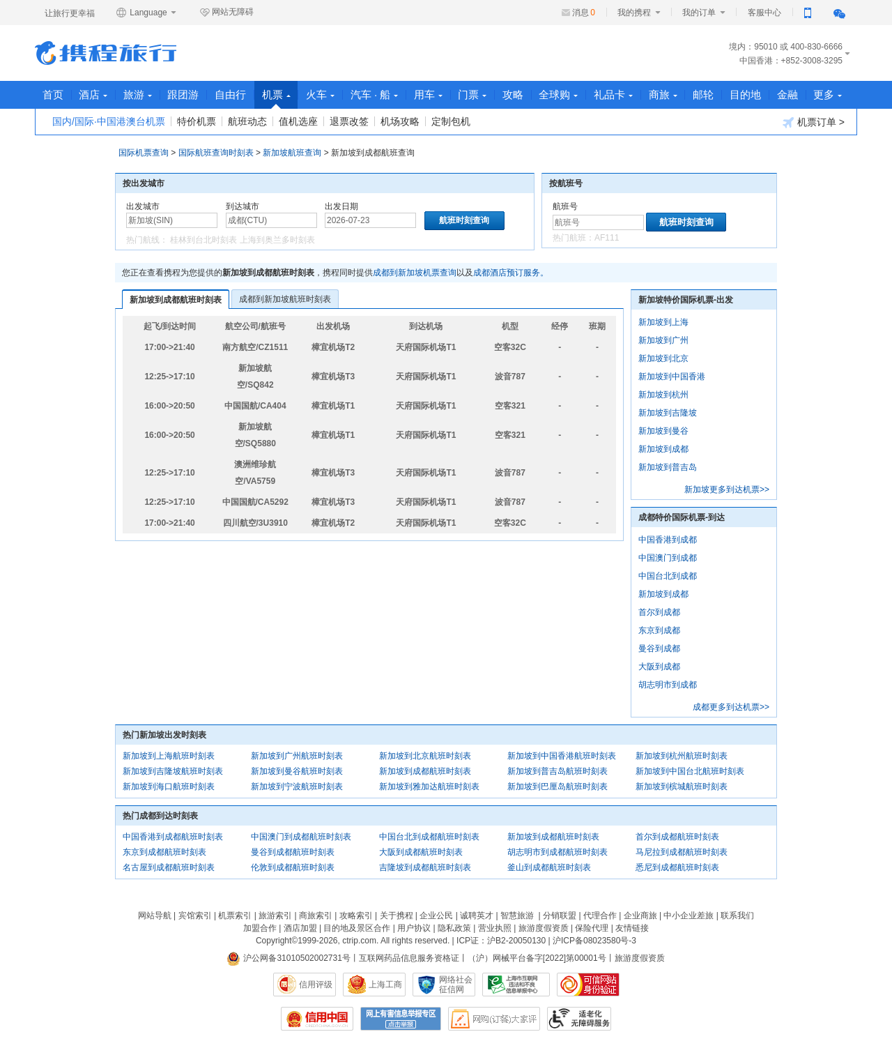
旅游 (138, 94)
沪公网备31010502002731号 (288, 958)
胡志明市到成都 (667, 685)
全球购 (562, 94)
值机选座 (298, 121)
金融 (792, 94)
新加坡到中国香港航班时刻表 (561, 756)
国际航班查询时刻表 (216, 153)
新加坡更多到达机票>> (726, 489)
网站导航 (154, 915)
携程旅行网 (105, 53)
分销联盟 (559, 915)
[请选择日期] (370, 220)
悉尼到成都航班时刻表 (677, 867)
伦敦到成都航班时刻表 (292, 867)
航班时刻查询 (686, 222)
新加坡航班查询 (292, 153)
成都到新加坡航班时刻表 (285, 299)
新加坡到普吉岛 (667, 467)
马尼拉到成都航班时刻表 (682, 852)
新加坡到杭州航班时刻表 (682, 756)
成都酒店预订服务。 (510, 273)
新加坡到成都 (663, 449)
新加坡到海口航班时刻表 (169, 786)
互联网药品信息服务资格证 (409, 958)
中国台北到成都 (667, 576)
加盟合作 (260, 928)
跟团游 (184, 94)
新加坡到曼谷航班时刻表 (297, 771)
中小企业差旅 (688, 915)
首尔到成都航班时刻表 (677, 837)
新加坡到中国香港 (671, 376)
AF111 (606, 238)
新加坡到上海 (663, 322)
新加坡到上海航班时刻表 (169, 756)
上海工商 (385, 984)
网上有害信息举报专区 (400, 1019)
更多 (833, 94)
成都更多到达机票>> (731, 707)
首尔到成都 (659, 612)
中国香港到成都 (667, 540)
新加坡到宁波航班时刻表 (297, 786)
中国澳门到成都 (667, 558)
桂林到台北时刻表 (203, 240)
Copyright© (277, 941)
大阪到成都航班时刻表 (421, 852)
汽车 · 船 (377, 94)
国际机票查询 (143, 153)
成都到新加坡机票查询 (414, 273)
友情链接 (632, 928)
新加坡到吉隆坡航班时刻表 (173, 771)
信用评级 (315, 984)
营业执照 (495, 928)
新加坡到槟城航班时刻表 (682, 786)
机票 (277, 99)
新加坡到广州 (663, 340)
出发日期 (341, 206)
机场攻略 (400, 121)
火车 (322, 94)
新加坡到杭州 (663, 395)
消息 (583, 12)
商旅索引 (315, 915)
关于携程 (396, 915)
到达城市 (242, 206)
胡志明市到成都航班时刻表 (557, 852)
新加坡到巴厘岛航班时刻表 (557, 786)
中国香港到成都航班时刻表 (173, 837)
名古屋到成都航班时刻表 (169, 867)
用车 (431, 94)
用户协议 (414, 928)
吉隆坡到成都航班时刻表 (425, 867)
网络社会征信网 (455, 984)
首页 (53, 94)
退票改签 (349, 121)
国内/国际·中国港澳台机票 (108, 121)
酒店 (93, 94)
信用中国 (317, 1019)
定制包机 (450, 121)
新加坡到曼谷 (663, 431)
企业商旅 (640, 915)
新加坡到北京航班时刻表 (425, 756)
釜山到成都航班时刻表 (549, 867)
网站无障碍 (226, 12)
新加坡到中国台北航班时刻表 (690, 771)
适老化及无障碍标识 (579, 1019)
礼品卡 (617, 94)
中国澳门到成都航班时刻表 (301, 837)
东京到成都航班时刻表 (164, 852)
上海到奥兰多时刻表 (277, 240)
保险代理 (591, 928)
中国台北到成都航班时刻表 (429, 837)
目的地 (750, 94)
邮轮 (708, 94)
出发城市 (143, 206)
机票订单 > (814, 122)
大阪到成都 (659, 666)
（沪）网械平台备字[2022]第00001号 (537, 958)
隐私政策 (454, 928)
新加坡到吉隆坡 (667, 413)
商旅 (667, 94)
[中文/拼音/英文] (171, 220)
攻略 (516, 94)
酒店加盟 (300, 928)
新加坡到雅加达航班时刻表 (429, 786)
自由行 (231, 94)
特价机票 (196, 121)
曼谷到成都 (659, 648)
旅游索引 (275, 915)
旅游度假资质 (543, 928)
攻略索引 (356, 915)
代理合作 (600, 915)
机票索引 (235, 915)
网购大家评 (494, 1019)
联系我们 (737, 915)
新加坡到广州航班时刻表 (297, 756)
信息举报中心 (516, 984)
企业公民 (436, 915)
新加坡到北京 (663, 358)
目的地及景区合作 (356, 928)
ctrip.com (359, 941)
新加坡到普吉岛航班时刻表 (557, 771)
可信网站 (588, 984)
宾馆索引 (195, 915)
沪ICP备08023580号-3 (594, 941)
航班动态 (247, 121)
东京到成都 (659, 630)
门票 (475, 94)
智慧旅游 (517, 915)
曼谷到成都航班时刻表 (292, 852)
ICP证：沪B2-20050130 (501, 941)
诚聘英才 (476, 915)
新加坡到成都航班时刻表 (176, 300)
